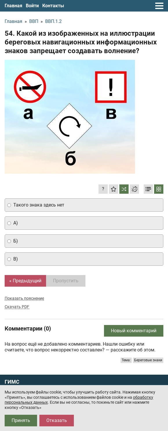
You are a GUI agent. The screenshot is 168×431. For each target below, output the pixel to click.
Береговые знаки (148, 360)
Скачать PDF (17, 306)
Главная (13, 5)
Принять (21, 420)
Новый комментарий (133, 330)
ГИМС (12, 382)
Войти (32, 5)
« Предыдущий (25, 280)
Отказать (56, 420)
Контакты (53, 5)
